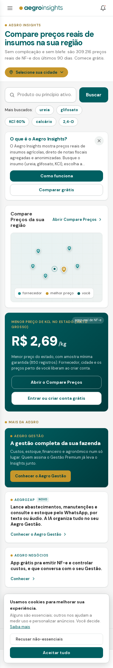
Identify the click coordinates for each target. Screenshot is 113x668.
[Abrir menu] (10, 8)
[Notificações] (103, 8)
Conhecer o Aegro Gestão (40, 476)
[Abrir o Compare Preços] (56, 267)
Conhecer (23, 578)
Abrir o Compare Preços (56, 382)
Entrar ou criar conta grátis (56, 398)
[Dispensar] (99, 140)
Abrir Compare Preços (77, 219)
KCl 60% (17, 121)
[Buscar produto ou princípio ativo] (44, 95)
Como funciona (56, 176)
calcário (44, 121)
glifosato (69, 110)
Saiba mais (20, 626)
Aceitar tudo (56, 652)
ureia (44, 110)
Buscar (94, 95)
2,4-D (68, 121)
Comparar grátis (56, 189)
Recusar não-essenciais (39, 639)
